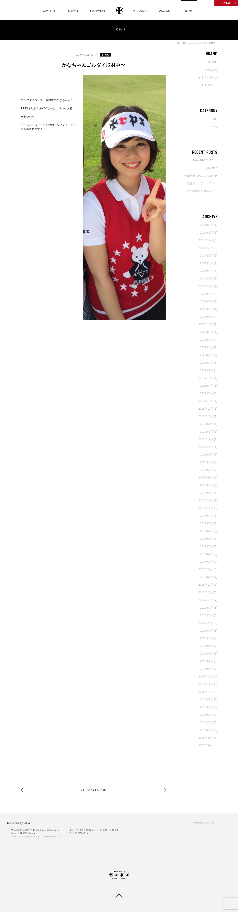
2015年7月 (208, 714)
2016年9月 (208, 607)
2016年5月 (208, 638)
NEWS (189, 10)
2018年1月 (208, 492)
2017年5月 (208, 546)
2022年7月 (208, 339)
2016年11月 (207, 592)
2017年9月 (208, 515)
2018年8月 (208, 462)
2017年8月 (208, 523)
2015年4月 (207, 737)
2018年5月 (208, 485)
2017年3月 (208, 561)
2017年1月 (208, 577)
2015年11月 (207, 684)
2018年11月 (207, 447)
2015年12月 (207, 676)
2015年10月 (207, 691)
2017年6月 (208, 538)
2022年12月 (207, 324)
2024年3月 (208, 270)
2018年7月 (208, 469)
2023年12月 (207, 286)
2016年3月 (208, 653)
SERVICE (73, 10)
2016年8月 (208, 615)
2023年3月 (208, 309)
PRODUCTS (140, 10)
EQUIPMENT (97, 10)
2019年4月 (208, 424)
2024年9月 (208, 255)
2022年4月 (208, 347)
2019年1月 (208, 431)
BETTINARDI (209, 85)
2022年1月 (208, 370)
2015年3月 (207, 745)
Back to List (96, 790)
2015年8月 (208, 707)
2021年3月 (208, 393)
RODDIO (211, 69)
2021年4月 (208, 385)
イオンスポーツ (207, 77)
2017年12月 (207, 500)
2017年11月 (207, 508)
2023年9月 (208, 293)
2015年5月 (208, 730)
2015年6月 (208, 722)
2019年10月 (207, 416)
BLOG (184, 43)
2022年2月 (208, 362)
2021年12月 (207, 378)
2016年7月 (207, 623)
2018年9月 (208, 454)
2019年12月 (207, 408)
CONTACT (226, 3)
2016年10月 (207, 600)
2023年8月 (208, 301)
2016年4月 (208, 646)
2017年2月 (207, 569)
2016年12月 (207, 584)
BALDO (212, 62)
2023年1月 (208, 316)
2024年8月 (208, 263)
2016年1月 (208, 668)
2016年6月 (208, 630)
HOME (177, 43)
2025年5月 (208, 225)
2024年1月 (208, 278)
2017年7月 (208, 531)
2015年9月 (208, 699)
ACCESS (164, 10)
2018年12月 (207, 439)
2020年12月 (207, 401)
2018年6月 (207, 477)
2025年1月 (208, 232)
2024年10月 (207, 247)
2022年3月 (208, 355)
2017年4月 (208, 554)
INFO (214, 126)
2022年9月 (208, 332)
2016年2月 (208, 661)
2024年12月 (207, 240)
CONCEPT (49, 10)
